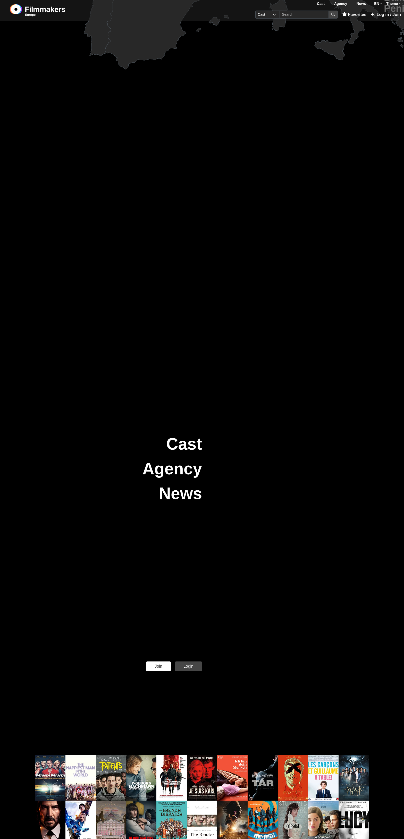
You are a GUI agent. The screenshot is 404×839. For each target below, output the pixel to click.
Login (188, 666)
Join (158, 666)
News (361, 4)
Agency (340, 4)
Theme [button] (392, 4)
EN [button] (376, 4)
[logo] (50, 10)
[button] (50, 778)
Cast (321, 4)
